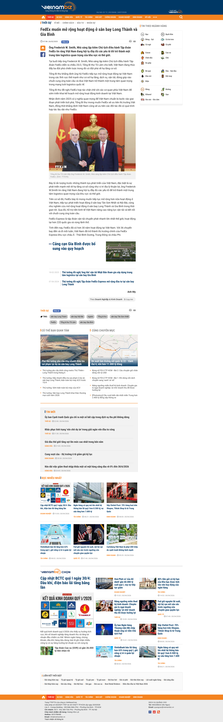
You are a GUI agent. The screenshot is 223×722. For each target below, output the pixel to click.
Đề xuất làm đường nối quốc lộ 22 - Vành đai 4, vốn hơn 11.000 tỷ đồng (112, 363)
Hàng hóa (48, 446)
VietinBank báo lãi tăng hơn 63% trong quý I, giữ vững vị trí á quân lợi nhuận (55, 550)
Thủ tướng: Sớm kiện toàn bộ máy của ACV (61, 388)
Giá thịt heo (78, 684)
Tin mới (50, 412)
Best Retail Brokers (112, 684)
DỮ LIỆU (148, 17)
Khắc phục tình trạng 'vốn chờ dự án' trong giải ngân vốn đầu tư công (80, 429)
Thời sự (46, 22)
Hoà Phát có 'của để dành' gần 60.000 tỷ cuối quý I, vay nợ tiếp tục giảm (124, 583)
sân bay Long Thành (59, 316)
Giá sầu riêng (66, 684)
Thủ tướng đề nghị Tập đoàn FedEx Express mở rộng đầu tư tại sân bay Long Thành (98, 283)
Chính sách (68, 23)
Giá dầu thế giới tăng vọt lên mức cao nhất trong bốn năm (74, 441)
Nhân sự (91, 23)
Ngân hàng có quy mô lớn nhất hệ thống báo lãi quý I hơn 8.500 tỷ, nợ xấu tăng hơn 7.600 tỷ (88, 508)
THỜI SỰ (51, 17)
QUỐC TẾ (79, 17)
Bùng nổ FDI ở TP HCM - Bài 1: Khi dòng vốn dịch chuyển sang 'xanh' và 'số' (113, 379)
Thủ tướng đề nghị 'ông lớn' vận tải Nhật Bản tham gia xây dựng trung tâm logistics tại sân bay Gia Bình (97, 274)
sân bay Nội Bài (77, 316)
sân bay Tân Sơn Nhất (120, 316)
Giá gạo (88, 684)
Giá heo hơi (112, 680)
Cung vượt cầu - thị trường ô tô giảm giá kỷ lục (68, 454)
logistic (90, 316)
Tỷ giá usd (79, 680)
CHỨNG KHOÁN (110, 17)
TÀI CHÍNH (88, 17)
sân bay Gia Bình (86, 322)
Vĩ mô (57, 23)
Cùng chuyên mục (103, 330)
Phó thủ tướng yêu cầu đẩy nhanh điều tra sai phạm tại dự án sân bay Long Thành (63, 363)
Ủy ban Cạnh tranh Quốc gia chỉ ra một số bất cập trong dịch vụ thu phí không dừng (87, 417)
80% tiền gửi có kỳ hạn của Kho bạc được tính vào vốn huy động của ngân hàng (168, 583)
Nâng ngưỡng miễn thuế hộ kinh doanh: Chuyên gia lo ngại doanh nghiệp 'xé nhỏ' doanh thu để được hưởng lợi (114, 387)
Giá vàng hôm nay (52, 680)
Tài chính (77, 517)
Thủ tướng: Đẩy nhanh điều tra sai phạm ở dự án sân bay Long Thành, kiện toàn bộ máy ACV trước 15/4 (64, 380)
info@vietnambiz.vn (57, 717)
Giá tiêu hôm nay (137, 680)
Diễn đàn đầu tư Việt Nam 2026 (135, 684)
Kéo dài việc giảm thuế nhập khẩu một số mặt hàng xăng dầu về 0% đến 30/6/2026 (87, 466)
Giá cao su (98, 684)
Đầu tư (80, 23)
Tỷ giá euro (101, 680)
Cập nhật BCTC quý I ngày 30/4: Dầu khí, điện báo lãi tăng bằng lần (55, 507)
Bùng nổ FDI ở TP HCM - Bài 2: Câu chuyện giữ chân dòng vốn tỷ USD (115, 371)
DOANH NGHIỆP (124, 17)
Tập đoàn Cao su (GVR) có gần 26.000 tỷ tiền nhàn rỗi (74, 649)
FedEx (53, 322)
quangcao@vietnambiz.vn (164, 707)
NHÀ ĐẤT (98, 17)
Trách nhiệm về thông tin (54, 719)
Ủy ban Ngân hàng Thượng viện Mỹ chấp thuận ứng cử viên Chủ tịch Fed (125, 629)
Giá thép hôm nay (51, 684)
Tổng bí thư (102, 316)
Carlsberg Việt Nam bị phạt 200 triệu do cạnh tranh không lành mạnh (122, 548)
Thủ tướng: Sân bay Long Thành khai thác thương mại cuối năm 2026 (64, 394)
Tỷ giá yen (90, 680)
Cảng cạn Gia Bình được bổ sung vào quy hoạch (73, 246)
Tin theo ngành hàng (154, 26)
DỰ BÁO (59, 17)
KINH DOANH (137, 17)
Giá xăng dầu (169, 680)
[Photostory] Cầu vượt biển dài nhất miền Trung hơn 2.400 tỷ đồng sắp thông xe (114, 396)
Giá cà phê (123, 680)
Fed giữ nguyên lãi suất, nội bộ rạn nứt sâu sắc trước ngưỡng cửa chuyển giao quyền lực (88, 550)
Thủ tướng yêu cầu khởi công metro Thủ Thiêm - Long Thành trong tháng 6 (64, 371)
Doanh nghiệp (45, 514)
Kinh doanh (49, 458)
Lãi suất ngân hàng (153, 680)
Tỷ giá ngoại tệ (67, 680)
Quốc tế (77, 558)
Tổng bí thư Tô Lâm (68, 322)
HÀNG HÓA (69, 17)
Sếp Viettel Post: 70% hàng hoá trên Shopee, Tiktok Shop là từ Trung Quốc (122, 508)
